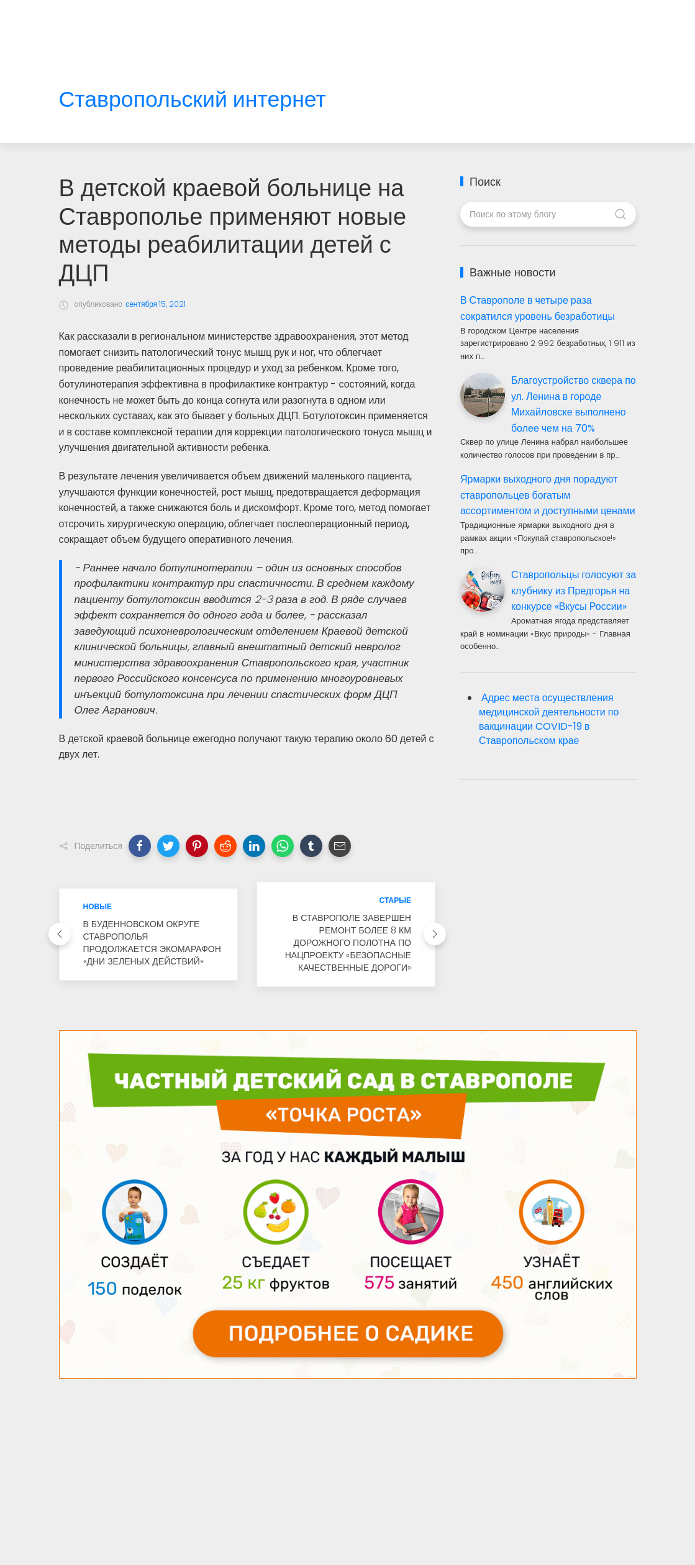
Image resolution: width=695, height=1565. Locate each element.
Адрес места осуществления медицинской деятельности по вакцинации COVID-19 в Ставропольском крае (549, 719)
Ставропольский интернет (192, 99)
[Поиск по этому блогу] (548, 214)
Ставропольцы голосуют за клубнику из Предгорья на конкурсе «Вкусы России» (573, 591)
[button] (140, 846)
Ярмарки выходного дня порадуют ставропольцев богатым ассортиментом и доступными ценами (547, 495)
